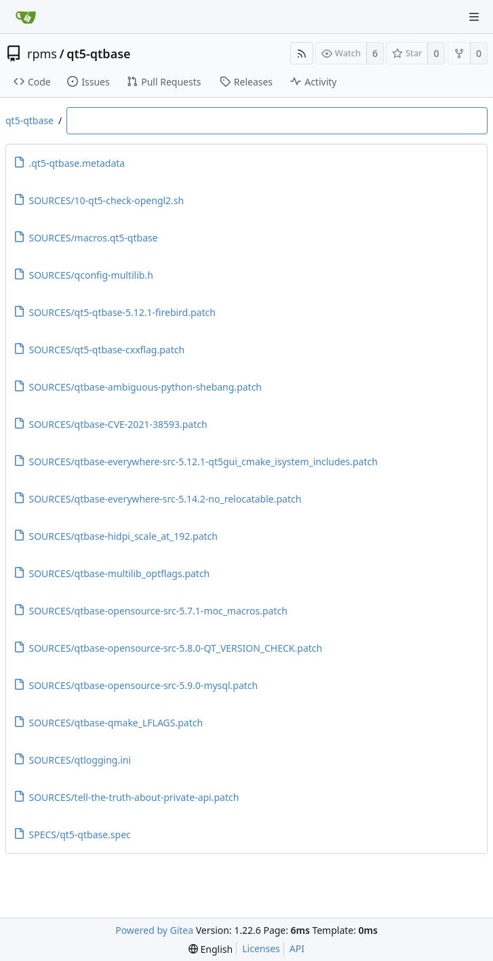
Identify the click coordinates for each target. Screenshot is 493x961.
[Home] (26, 17)
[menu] (211, 949)
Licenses (261, 948)
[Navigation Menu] (474, 17)
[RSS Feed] (301, 53)
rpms (42, 53)
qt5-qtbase (98, 53)
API (297, 948)
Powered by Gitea (154, 930)
